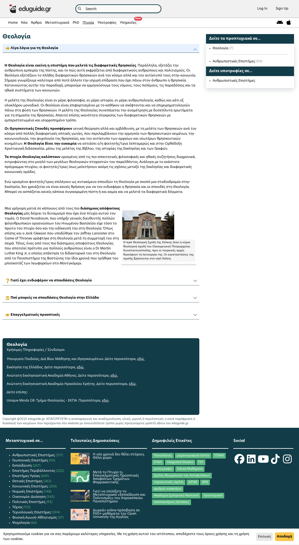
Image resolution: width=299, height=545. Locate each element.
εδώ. (141, 359)
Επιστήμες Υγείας (26, 476)
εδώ (105, 400)
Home (13, 23)
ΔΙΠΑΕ (192, 482)
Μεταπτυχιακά (57, 23)
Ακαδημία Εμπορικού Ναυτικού (176, 495)
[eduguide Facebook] (239, 462)
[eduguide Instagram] (287, 462)
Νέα (24, 23)
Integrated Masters (180, 462)
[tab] (100, 48)
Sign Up (282, 8)
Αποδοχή (284, 536)
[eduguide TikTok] (275, 462)
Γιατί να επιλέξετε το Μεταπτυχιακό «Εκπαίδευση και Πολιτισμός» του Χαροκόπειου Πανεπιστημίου (119, 496)
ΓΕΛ (200, 462)
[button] (100, 48)
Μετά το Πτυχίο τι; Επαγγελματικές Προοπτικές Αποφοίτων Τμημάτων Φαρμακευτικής (116, 477)
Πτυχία (88, 23)
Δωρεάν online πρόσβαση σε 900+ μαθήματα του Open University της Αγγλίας (116, 514)
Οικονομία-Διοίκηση (29, 497)
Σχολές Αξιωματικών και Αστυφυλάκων (182, 475)
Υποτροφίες (106, 23)
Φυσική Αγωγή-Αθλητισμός (35, 517)
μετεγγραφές (163, 469)
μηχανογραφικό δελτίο (193, 455)
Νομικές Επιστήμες (28, 491)
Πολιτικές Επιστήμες (29, 502)
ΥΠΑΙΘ (219, 455)
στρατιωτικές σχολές (169, 482)
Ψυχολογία (21, 523)
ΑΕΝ (205, 482)
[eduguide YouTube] (263, 462)
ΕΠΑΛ (158, 462)
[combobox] (118, 8)
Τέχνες (17, 507)
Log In (262, 8)
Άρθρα (36, 23)
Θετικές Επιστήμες (27, 481)
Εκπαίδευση (22, 465)
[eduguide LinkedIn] (251, 462)
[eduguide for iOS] (289, 23)
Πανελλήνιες (163, 455)
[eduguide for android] (280, 23)
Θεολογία (221, 48)
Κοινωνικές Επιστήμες (30, 486)
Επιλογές (264, 536)
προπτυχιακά (212, 495)
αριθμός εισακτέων (167, 489)
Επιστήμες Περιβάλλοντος (34, 471)
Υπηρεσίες (129, 22)
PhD (76, 23)
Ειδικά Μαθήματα (190, 469)
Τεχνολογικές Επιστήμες (32, 512)
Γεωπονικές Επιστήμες (30, 460)
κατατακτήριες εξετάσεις (171, 502)
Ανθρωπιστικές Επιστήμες (234, 61)
